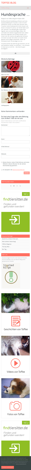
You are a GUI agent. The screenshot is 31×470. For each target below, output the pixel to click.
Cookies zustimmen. (7, 467)
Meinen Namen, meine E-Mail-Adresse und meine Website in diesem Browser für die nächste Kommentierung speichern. (15, 163)
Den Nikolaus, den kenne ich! (8, 90)
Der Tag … (5, 249)
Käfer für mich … (5, 74)
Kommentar (4, 125)
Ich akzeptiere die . (13, 170)
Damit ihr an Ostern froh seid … (10, 239)
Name (3, 139)
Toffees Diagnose (6, 244)
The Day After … (6, 247)
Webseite (3, 154)
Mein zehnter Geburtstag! (9, 241)
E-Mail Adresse (5, 146)
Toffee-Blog (5, 8)
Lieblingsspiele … (5, 105)
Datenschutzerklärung (18, 170)
